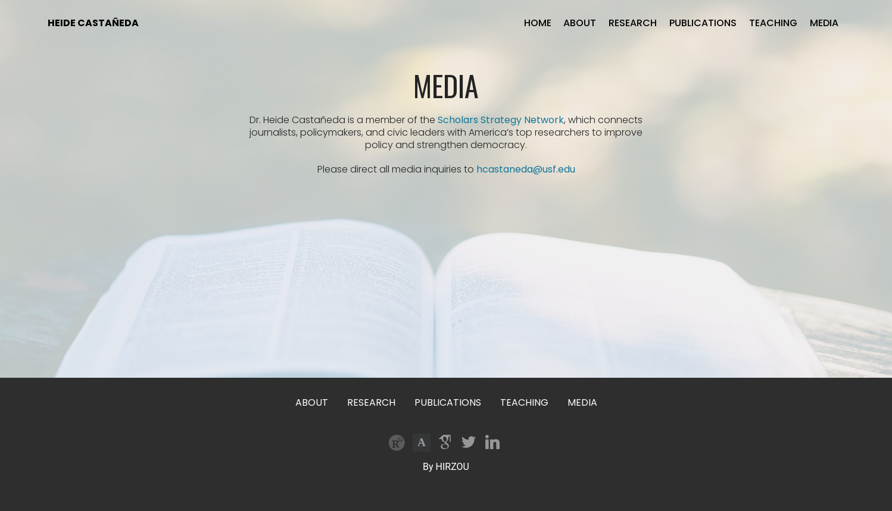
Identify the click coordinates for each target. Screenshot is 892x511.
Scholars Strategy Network (501, 120)
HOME (537, 23)
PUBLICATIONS (703, 23)
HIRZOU (452, 466)
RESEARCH (633, 23)
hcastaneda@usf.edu (525, 169)
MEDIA (824, 23)
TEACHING (773, 23)
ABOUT (579, 23)
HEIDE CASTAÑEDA (93, 23)
